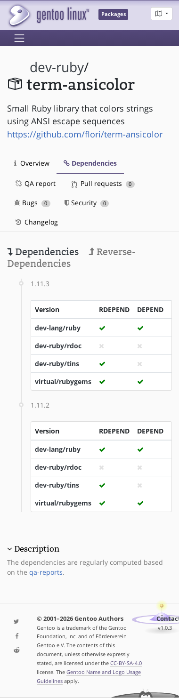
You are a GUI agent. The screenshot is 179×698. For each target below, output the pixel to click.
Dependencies (90, 163)
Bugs (32, 202)
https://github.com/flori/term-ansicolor (85, 134)
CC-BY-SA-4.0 (126, 662)
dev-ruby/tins (57, 363)
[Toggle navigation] (19, 38)
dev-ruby (57, 67)
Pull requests (103, 183)
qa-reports (46, 572)
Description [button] (36, 549)
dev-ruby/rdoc (58, 345)
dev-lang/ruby (58, 327)
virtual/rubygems (63, 381)
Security (87, 202)
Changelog (36, 221)
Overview (31, 163)
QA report (35, 183)
